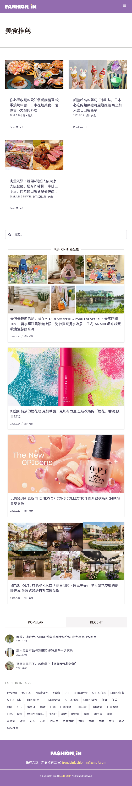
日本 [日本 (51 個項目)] (53, 707)
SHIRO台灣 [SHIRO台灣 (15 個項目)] (80, 693)
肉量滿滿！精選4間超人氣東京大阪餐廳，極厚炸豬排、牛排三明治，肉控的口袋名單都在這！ (34, 186)
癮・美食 (27, 115)
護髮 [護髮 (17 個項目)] (109, 714)
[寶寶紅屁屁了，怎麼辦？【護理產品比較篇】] (9, 664)
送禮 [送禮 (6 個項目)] (22, 721)
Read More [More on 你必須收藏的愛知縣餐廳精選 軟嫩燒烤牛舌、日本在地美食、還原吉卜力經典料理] (16, 127)
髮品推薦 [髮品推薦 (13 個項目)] (12, 728)
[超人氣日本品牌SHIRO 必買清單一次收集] (9, 650)
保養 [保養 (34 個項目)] (114, 700)
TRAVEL (27, 196)
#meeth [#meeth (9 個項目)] (12, 693)
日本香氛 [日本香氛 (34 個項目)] (96, 707)
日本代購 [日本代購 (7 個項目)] (65, 707)
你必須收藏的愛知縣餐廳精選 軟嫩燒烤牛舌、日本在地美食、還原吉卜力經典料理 (34, 105)
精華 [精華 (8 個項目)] (87, 714)
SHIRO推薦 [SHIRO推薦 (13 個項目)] (117, 693)
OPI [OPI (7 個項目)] (66, 693)
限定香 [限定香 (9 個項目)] (54, 721)
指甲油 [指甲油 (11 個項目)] (31, 707)
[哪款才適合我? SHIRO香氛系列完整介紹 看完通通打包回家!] (9, 637)
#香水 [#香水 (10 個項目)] (56, 693)
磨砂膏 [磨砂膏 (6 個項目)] (75, 714)
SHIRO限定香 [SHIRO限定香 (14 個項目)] (52, 700)
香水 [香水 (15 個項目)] (111, 721)
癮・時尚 (28, 423)
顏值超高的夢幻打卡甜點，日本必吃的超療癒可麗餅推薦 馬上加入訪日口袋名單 (97, 105)
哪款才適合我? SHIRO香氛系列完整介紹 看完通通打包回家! (56, 637)
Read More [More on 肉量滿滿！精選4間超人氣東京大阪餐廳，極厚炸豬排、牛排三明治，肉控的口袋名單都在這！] (16, 208)
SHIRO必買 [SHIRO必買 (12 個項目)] (99, 693)
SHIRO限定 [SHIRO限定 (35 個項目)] (32, 700)
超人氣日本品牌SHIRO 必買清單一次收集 (44, 650)
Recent (96, 622)
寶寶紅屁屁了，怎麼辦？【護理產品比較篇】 (47, 663)
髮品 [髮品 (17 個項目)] (121, 721)
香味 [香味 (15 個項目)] (81, 721)
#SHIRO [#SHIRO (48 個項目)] (26, 693)
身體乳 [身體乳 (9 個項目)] (11, 721)
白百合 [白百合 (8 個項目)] (52, 714)
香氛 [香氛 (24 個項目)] (91, 721)
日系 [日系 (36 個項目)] (10, 714)
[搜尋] (9, 234)
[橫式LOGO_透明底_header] (66, 752)
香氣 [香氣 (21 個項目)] (101, 721)
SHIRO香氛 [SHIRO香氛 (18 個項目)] (72, 700)
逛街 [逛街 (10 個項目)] (32, 721)
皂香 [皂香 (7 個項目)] (64, 714)
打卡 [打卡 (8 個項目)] (20, 707)
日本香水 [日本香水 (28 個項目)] (112, 707)
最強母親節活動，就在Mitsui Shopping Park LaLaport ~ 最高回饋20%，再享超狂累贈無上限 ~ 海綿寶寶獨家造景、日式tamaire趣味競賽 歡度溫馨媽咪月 (65, 323)
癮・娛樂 (28, 336)
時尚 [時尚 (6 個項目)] (20, 714)
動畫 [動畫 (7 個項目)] (10, 707)
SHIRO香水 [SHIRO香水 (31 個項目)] (90, 700)
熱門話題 (37, 196)
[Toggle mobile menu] (125, 5)
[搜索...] (66, 234)
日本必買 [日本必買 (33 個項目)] (81, 707)
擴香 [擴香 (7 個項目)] (42, 707)
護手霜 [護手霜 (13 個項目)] (98, 714)
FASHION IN (65, 775)
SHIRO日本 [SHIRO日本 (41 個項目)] (14, 700)
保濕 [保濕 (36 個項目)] (104, 700)
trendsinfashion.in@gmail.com (84, 762)
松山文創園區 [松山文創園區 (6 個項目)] (35, 714)
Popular (35, 622)
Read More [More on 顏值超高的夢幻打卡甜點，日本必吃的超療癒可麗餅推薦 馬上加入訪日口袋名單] (79, 127)
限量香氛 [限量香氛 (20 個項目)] (68, 721)
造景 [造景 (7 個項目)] (42, 721)
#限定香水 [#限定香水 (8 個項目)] (42, 693)
